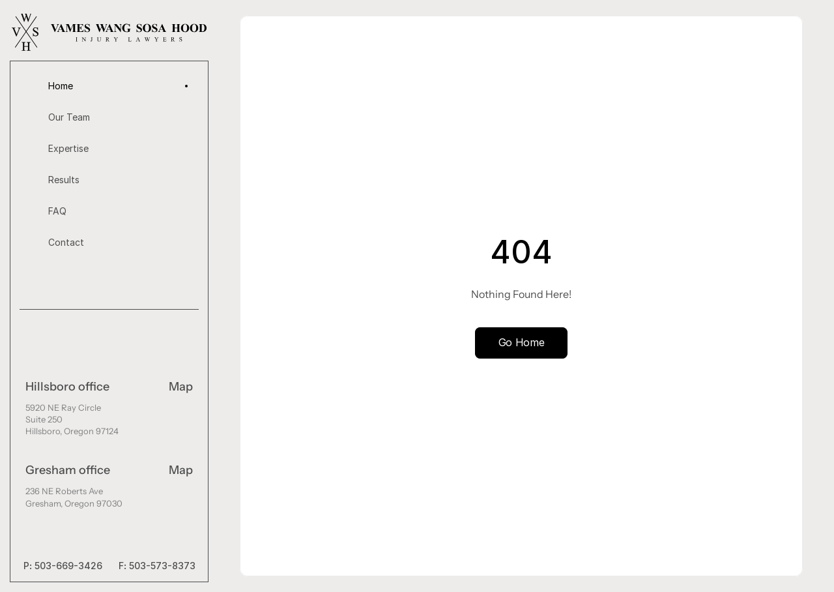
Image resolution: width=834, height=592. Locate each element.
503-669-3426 (68, 565)
